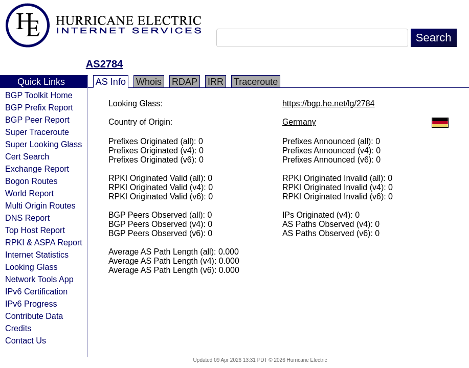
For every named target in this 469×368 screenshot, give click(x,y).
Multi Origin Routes (40, 205)
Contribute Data (34, 315)
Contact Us (25, 340)
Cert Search (27, 156)
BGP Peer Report (37, 119)
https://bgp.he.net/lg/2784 (328, 103)
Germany (299, 122)
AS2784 (104, 64)
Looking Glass (31, 266)
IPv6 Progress (31, 303)
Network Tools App (39, 279)
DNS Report (27, 217)
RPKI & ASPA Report (43, 242)
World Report (29, 193)
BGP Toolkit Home (39, 95)
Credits (18, 328)
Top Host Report (35, 230)
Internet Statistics (37, 254)
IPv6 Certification (36, 291)
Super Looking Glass (43, 144)
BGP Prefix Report (39, 107)
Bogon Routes (31, 181)
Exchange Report (37, 168)
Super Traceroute (37, 131)
